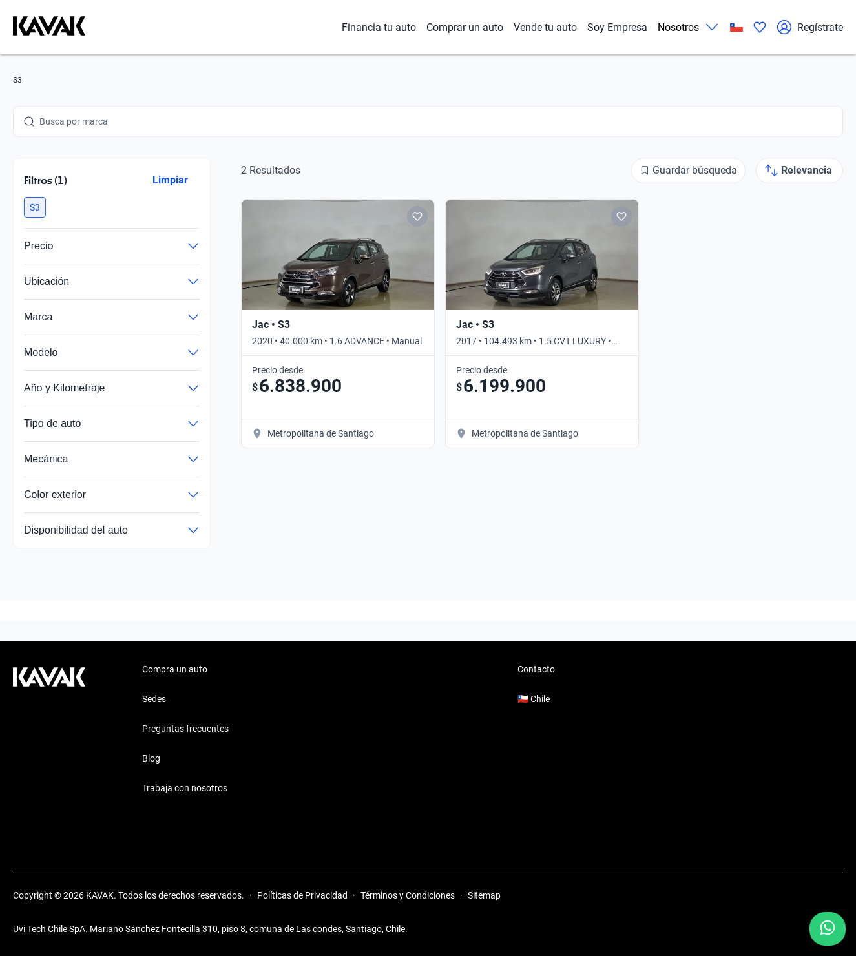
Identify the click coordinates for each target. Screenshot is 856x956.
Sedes (154, 699)
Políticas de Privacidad (302, 895)
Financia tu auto (379, 27)
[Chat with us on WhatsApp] (827, 929)
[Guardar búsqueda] (688, 170)
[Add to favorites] (417, 216)
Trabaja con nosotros (184, 788)
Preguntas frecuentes (185, 728)
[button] (35, 207)
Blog (151, 758)
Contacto (536, 669)
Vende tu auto (545, 27)
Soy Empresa (617, 27)
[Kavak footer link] (49, 730)
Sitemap (484, 895)
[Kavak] (49, 27)
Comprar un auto (464, 27)
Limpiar (170, 180)
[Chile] (736, 27)
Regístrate (810, 27)
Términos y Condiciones (407, 895)
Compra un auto (174, 669)
